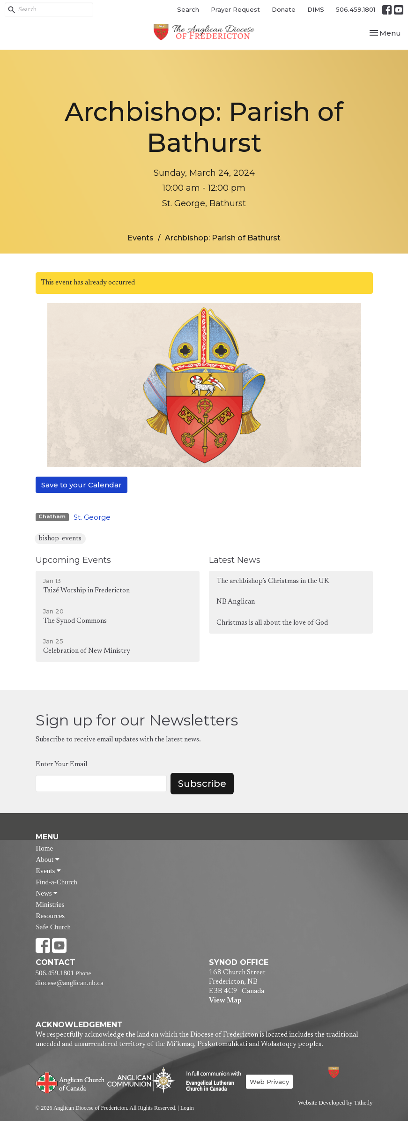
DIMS (315, 9)
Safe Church (53, 927)
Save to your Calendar (81, 484)
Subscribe (202, 783)
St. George (92, 517)
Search (188, 9)
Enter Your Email (61, 764)
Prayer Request (235, 9)
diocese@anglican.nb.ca (70, 982)
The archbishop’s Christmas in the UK (272, 581)
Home (44, 848)
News (47, 893)
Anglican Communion (142, 1080)
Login (187, 1108)
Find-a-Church (56, 882)
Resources (50, 915)
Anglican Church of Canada (70, 1081)
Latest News (234, 560)
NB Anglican (235, 601)
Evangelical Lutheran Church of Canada (210, 1081)
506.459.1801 (355, 9)
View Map (225, 1000)
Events (140, 237)
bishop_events (60, 538)
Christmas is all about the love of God (272, 623)
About (47, 859)
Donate (284, 9)
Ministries (50, 904)
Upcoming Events (73, 560)
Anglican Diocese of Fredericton (345, 1072)
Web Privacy (269, 1081)
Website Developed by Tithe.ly (335, 1102)
